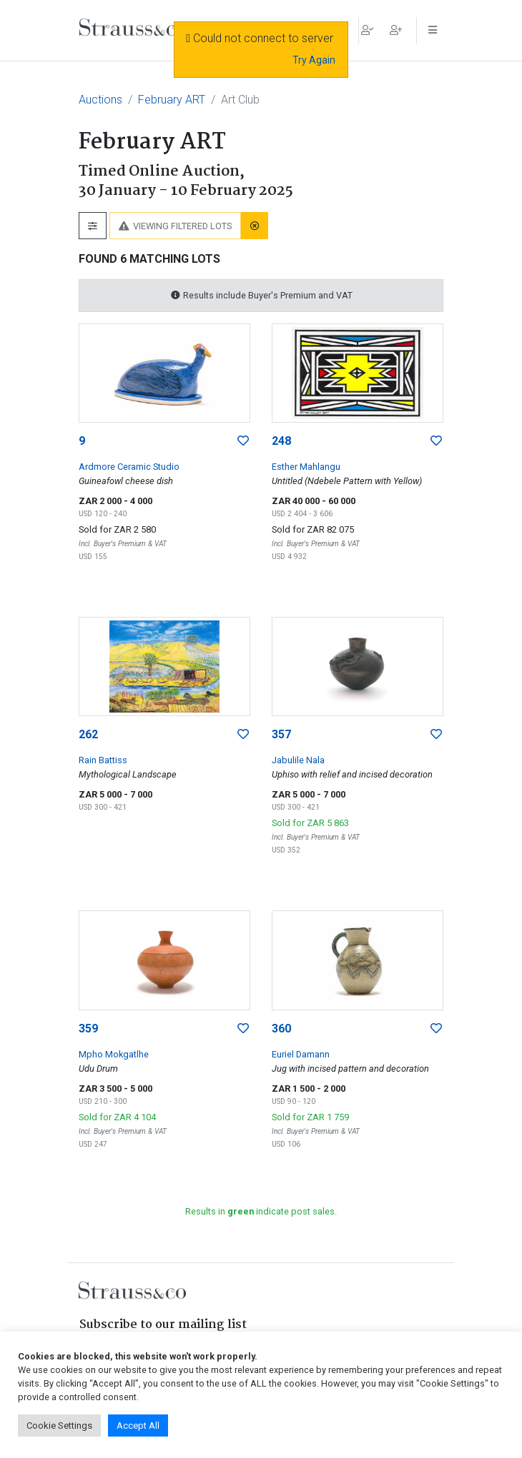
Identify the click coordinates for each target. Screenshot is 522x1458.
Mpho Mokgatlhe (114, 1054)
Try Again (313, 60)
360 (281, 1028)
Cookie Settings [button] (59, 1425)
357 (281, 734)
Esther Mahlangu (306, 466)
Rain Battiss (103, 760)
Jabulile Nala (298, 760)
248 (281, 441)
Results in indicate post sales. (261, 1211)
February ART (171, 99)
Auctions (100, 99)
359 (88, 1028)
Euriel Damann (301, 1054)
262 (88, 734)
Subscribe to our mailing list (163, 1324)
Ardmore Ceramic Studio (129, 466)
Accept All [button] (138, 1425)
